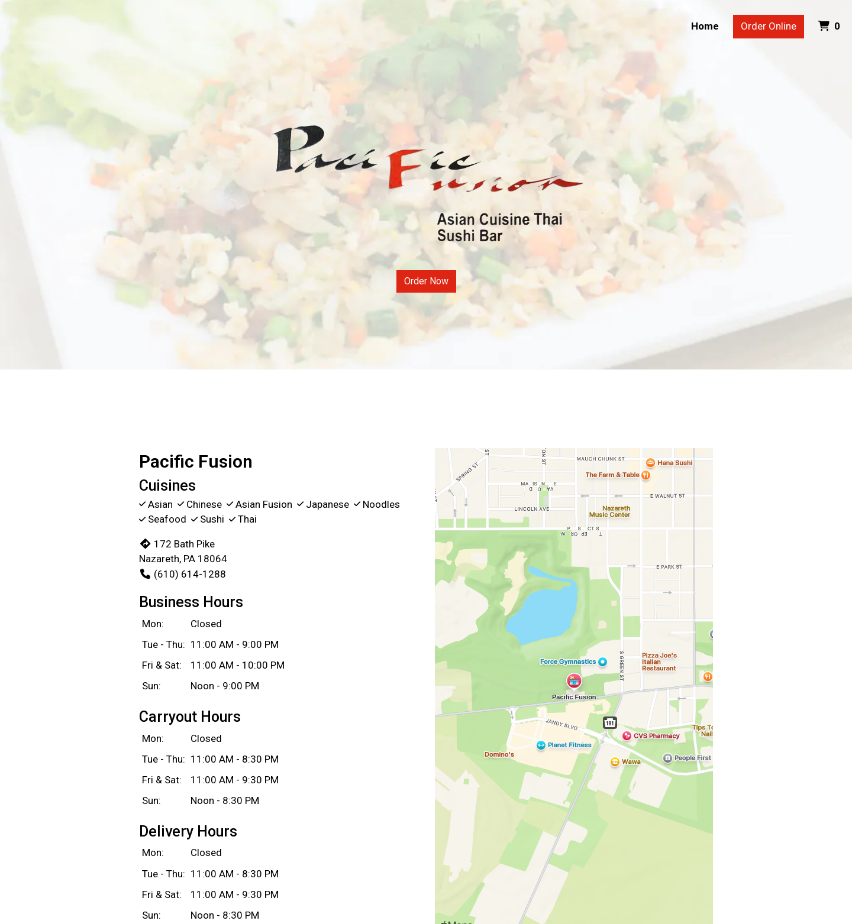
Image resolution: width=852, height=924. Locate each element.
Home (705, 26)
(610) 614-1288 (182, 574)
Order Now (426, 281)
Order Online (768, 26)
